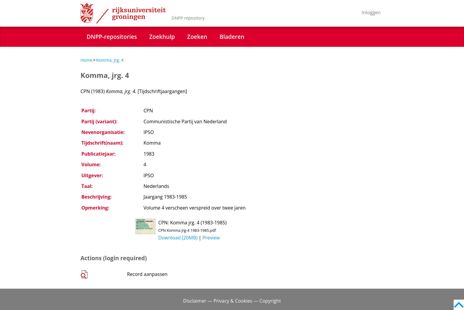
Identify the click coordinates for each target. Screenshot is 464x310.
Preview (211, 237)
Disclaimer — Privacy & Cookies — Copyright (232, 301)
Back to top (459, 305)
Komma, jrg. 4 (110, 60)
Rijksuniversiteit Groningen (123, 13)
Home (86, 60)
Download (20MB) (177, 237)
